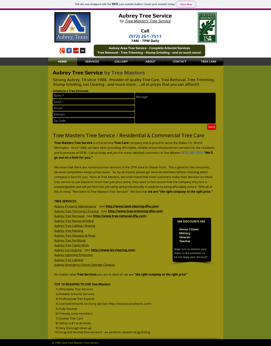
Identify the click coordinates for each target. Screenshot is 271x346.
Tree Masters (128, 72)
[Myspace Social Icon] (82, 50)
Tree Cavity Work (76, 245)
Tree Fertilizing (75, 240)
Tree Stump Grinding (79, 221)
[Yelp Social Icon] (76, 50)
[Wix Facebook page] (69, 50)
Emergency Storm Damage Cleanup (89, 265)
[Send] (211, 127)
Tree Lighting (73, 260)
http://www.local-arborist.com (129, 304)
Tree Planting (73, 231)
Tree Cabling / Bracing (79, 226)
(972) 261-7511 (192, 152)
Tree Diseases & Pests (80, 235)
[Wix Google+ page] (62, 50)
